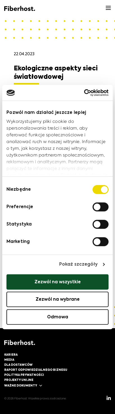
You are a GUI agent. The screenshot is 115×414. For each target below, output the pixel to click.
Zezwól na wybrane (58, 299)
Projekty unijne (18, 380)
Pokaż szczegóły (78, 264)
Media (9, 359)
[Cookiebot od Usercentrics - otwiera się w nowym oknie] (84, 92)
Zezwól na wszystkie (57, 282)
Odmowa (57, 317)
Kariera (11, 354)
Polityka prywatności (24, 375)
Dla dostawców (18, 365)
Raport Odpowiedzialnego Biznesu (35, 370)
